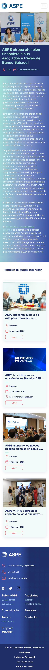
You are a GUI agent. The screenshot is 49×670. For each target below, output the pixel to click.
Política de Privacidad (24, 657)
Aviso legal (24, 652)
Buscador (29, 599)
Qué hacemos (7, 603)
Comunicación (11, 610)
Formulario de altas (33, 603)
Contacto (31, 617)
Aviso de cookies (24, 661)
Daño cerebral (8, 621)
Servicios (30, 610)
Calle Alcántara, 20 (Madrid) (18, 566)
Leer (14, 337)
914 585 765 (10, 572)
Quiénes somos (8, 599)
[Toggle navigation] (43, 6)
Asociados (31, 595)
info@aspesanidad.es (15, 578)
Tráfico (6, 617)
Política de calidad (24, 666)
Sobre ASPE (10, 595)
